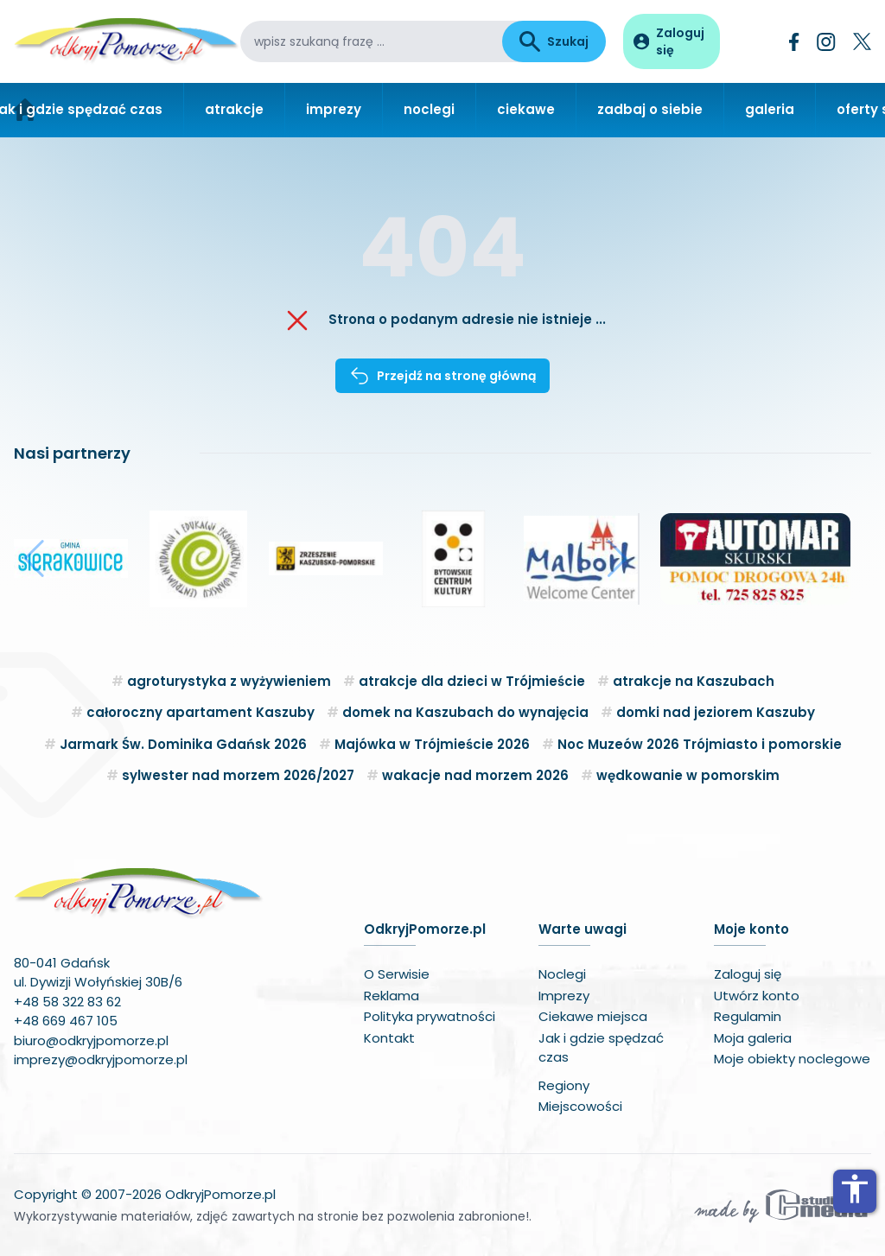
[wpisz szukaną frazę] (371, 41)
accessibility (854, 1188)
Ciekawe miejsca (592, 1016)
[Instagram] (826, 42)
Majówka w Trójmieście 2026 (432, 744)
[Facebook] (794, 42)
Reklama (391, 995)
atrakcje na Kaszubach (693, 681)
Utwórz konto (756, 995)
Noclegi (562, 974)
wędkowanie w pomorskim (688, 775)
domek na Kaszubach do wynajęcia (465, 712)
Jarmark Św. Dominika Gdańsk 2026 (183, 744)
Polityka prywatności (429, 1016)
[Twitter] (862, 41)
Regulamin (747, 1016)
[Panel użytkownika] (671, 41)
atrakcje (234, 109)
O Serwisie (397, 974)
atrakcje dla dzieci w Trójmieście (472, 681)
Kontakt (389, 1038)
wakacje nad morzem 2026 (475, 775)
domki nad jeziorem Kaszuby (715, 712)
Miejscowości (580, 1106)
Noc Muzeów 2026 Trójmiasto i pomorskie (699, 744)
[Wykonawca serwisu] (781, 1205)
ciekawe (526, 109)
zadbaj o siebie (650, 109)
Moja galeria (753, 1038)
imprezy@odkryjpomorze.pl (101, 1059)
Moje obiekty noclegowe (792, 1059)
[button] (34, 559)
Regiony (563, 1085)
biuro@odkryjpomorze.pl (91, 1040)
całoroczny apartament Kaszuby (200, 712)
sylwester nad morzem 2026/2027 (238, 775)
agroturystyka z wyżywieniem (229, 681)
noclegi (429, 109)
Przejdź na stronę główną (442, 375)
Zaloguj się (747, 974)
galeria (769, 109)
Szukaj (554, 41)
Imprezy (563, 995)
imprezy (333, 109)
